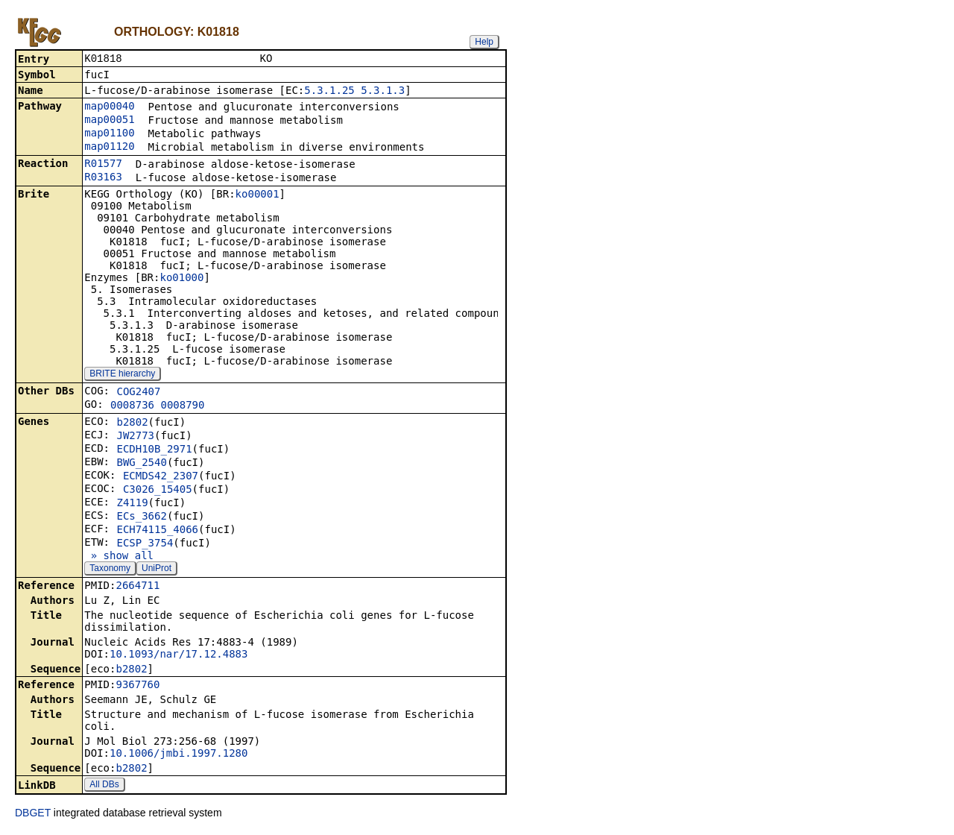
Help (484, 42)
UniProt (156, 569)
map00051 (109, 121)
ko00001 (257, 195)
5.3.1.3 (383, 92)
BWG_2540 (141, 464)
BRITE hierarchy (122, 375)
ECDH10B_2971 (154, 450)
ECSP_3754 (144, 544)
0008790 (182, 406)
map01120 (109, 148)
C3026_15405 (157, 491)
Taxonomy (109, 569)
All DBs (104, 786)
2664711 (137, 587)
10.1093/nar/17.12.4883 (178, 655)
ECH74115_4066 (157, 531)
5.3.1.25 (329, 92)
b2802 (132, 423)
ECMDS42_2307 (160, 477)
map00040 (109, 107)
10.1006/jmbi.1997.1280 (178, 754)
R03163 (103, 178)
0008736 (132, 406)
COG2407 (138, 393)
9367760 (137, 686)
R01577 (103, 165)
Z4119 (132, 504)
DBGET (33, 814)
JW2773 (135, 437)
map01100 (109, 134)
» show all (119, 557)
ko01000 (181, 279)
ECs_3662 (141, 517)
